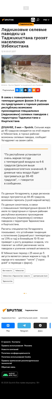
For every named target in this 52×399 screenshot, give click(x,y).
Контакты (16, 342)
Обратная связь (8, 367)
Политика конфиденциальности (15, 353)
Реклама (28, 345)
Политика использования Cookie (16, 357)
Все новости (7, 270)
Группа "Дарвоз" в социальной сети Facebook (25, 85)
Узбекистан (19, 270)
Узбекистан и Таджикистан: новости (16, 276)
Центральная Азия (40, 276)
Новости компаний (9, 349)
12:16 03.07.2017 (8, 51)
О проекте (6, 342)
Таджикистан (7, 281)
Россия (44, 318)
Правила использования (12, 345)
